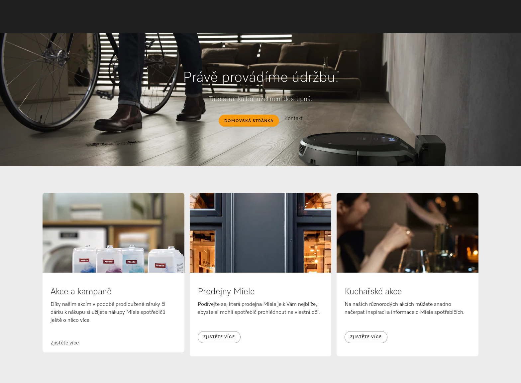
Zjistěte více (219, 337)
